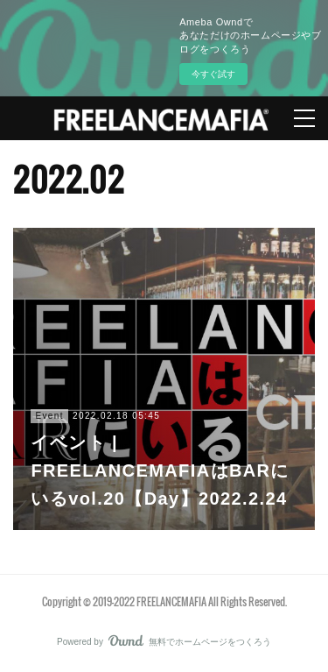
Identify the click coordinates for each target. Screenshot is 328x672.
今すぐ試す (213, 74)
